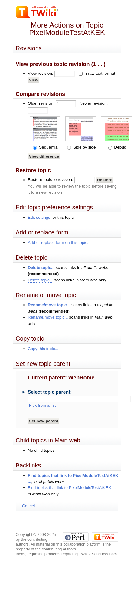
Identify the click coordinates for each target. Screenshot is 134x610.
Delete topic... (41, 267)
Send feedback (105, 554)
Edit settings (39, 217)
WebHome (81, 378)
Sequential (48, 147)
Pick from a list (42, 405)
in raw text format (99, 73)
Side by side (84, 147)
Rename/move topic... (49, 305)
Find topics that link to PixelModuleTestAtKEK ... (72, 487)
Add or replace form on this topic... (59, 242)
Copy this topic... (43, 348)
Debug (119, 147)
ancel (28, 505)
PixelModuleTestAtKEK (67, 32)
